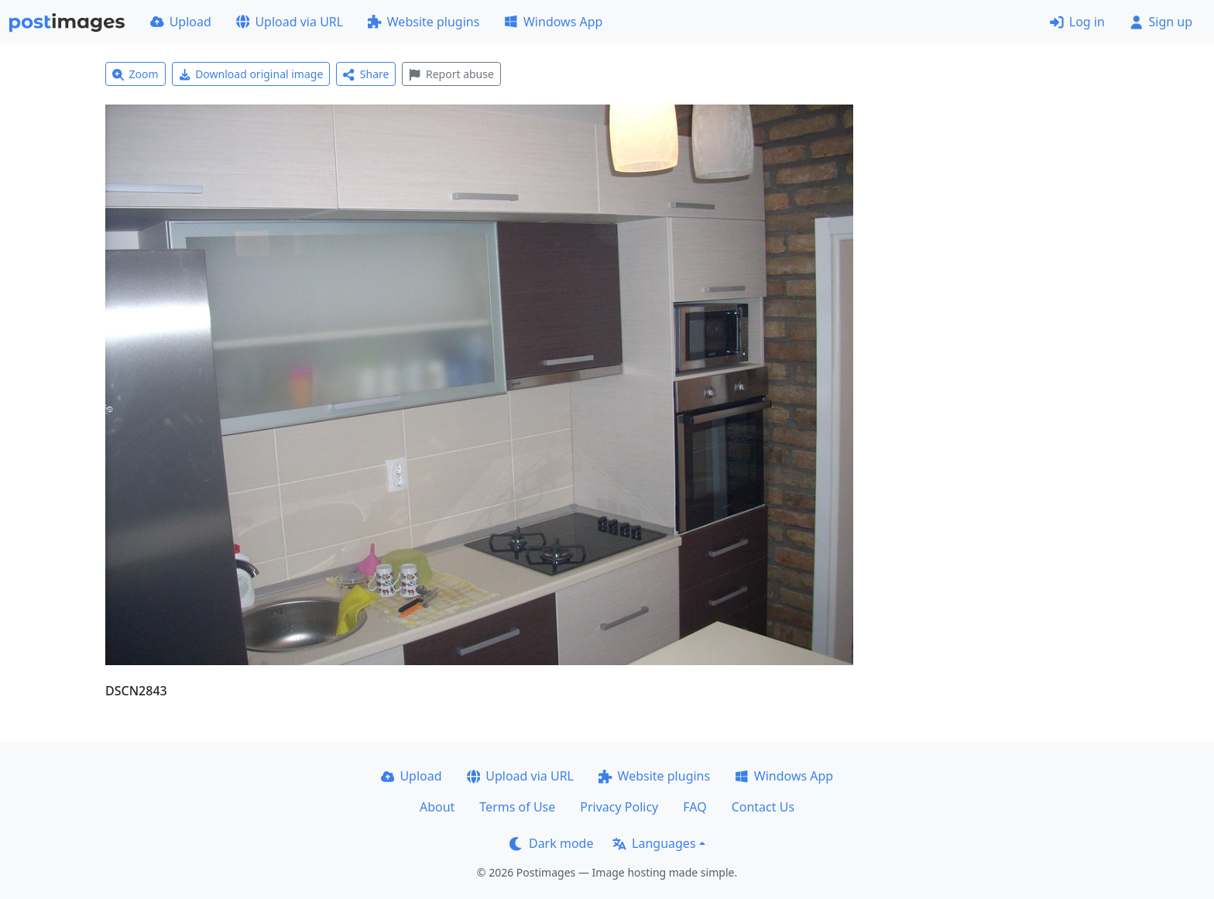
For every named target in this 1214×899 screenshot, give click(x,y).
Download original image (251, 74)
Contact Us (763, 806)
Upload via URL (289, 21)
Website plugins (423, 21)
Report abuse (451, 74)
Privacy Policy (619, 806)
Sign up (1161, 21)
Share (366, 74)
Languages (653, 843)
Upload (180, 21)
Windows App (553, 21)
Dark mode (551, 843)
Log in (1077, 21)
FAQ (694, 806)
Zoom (135, 74)
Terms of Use (517, 806)
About (437, 806)
